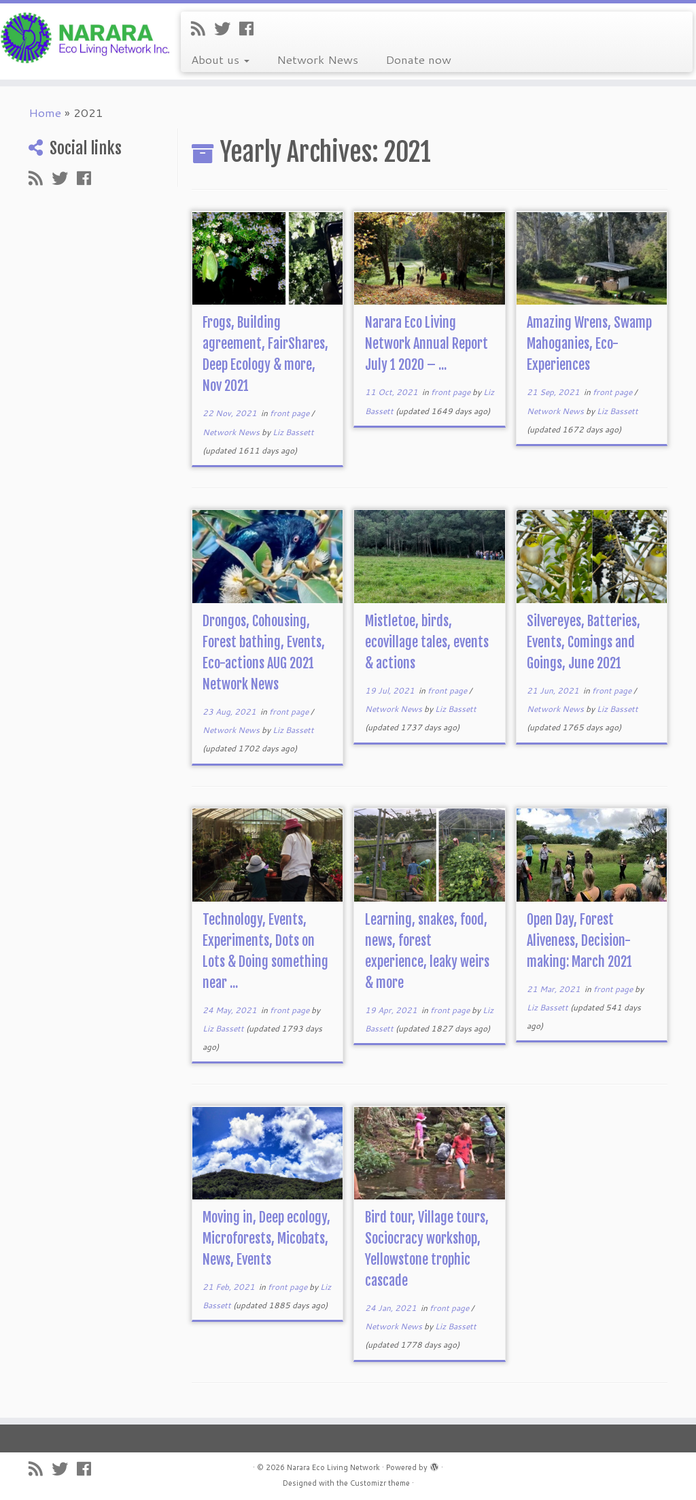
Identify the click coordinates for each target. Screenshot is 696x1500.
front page (290, 413)
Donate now (418, 59)
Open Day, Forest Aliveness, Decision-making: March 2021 (579, 940)
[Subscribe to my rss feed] (202, 28)
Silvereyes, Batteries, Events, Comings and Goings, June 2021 (583, 642)
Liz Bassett (293, 432)
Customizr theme (380, 1483)
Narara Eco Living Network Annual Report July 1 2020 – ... (426, 343)
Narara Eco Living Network (333, 1467)
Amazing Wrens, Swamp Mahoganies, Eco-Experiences (589, 343)
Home (45, 112)
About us (220, 59)
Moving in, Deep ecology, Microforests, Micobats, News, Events (266, 1238)
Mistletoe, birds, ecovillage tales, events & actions (427, 642)
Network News (317, 59)
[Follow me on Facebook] (250, 28)
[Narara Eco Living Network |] (81, 36)
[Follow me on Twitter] (226, 28)
